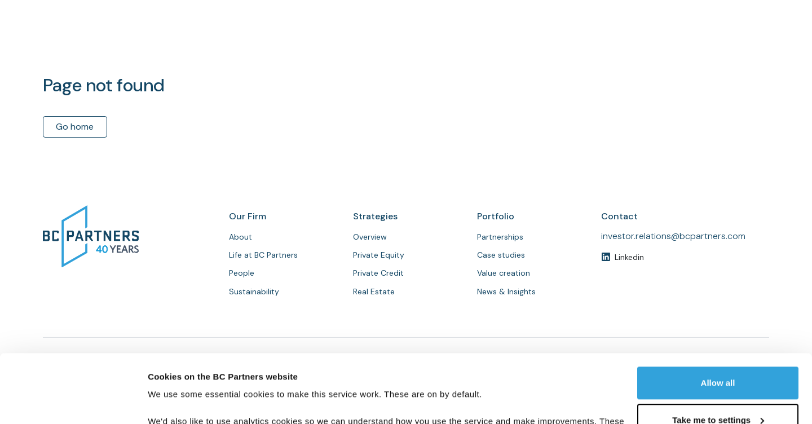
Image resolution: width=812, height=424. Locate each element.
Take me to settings (718, 355)
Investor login (727, 11)
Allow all (718, 319)
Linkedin (629, 257)
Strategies (473, 46)
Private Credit (378, 273)
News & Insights (658, 46)
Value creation (503, 273)
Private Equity (378, 255)
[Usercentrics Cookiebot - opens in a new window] (73, 402)
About (421, 46)
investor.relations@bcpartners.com (673, 236)
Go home (75, 126)
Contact (738, 46)
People (525, 46)
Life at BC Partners (263, 255)
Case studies (501, 255)
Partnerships (583, 46)
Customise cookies (187, 402)
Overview (370, 237)
